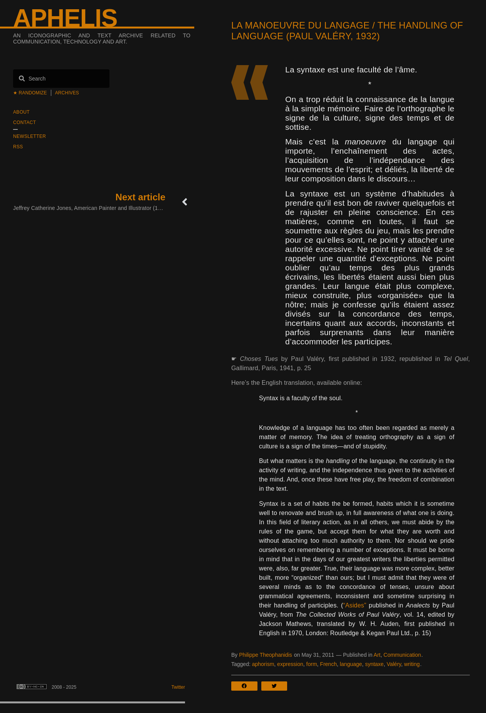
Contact (24, 122)
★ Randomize (30, 93)
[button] (246, 686)
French (328, 664)
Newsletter (29, 136)
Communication (402, 655)
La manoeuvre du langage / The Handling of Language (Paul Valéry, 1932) (347, 30)
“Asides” (354, 605)
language (351, 664)
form (311, 664)
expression (290, 664)
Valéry (394, 664)
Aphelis (65, 18)
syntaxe (374, 664)
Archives (67, 93)
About (21, 112)
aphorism (263, 664)
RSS (18, 146)
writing (412, 664)
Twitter (178, 687)
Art (376, 655)
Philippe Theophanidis (265, 655)
